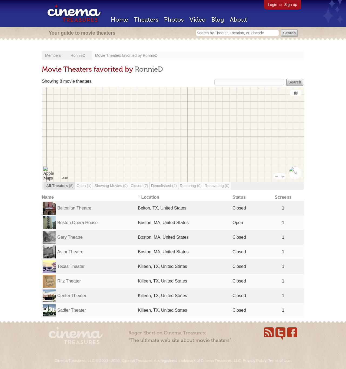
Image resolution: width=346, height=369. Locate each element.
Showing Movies (111, 186)
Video (197, 19)
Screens (283, 197)
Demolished (164, 186)
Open (83, 186)
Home (119, 19)
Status (239, 197)
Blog (217, 19)
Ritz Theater (69, 281)
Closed (139, 186)
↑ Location (148, 197)
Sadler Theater (71, 310)
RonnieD (78, 55)
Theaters (146, 19)
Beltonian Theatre (74, 208)
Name (48, 197)
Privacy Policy (254, 360)
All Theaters (60, 186)
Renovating (217, 186)
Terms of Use (279, 360)
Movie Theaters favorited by (119, 55)
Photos (174, 19)
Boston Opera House (77, 222)
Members (53, 55)
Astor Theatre (70, 252)
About (238, 19)
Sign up (290, 4)
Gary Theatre (70, 237)
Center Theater (71, 295)
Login (272, 4)
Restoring (191, 186)
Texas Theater (71, 266)
